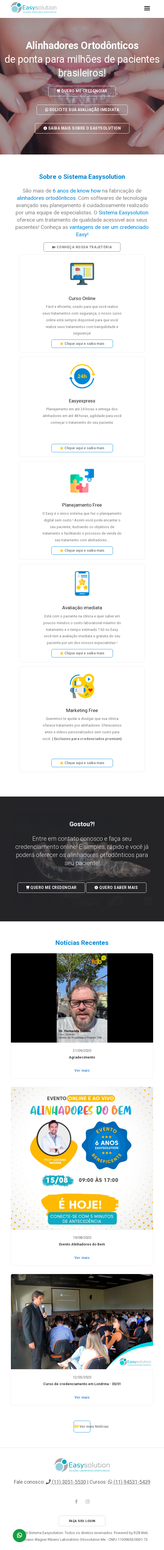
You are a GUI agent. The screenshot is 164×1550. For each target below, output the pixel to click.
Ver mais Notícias (82, 1426)
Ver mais (82, 1070)
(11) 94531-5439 (129, 1482)
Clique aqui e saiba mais (82, 343)
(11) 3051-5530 (66, 1482)
